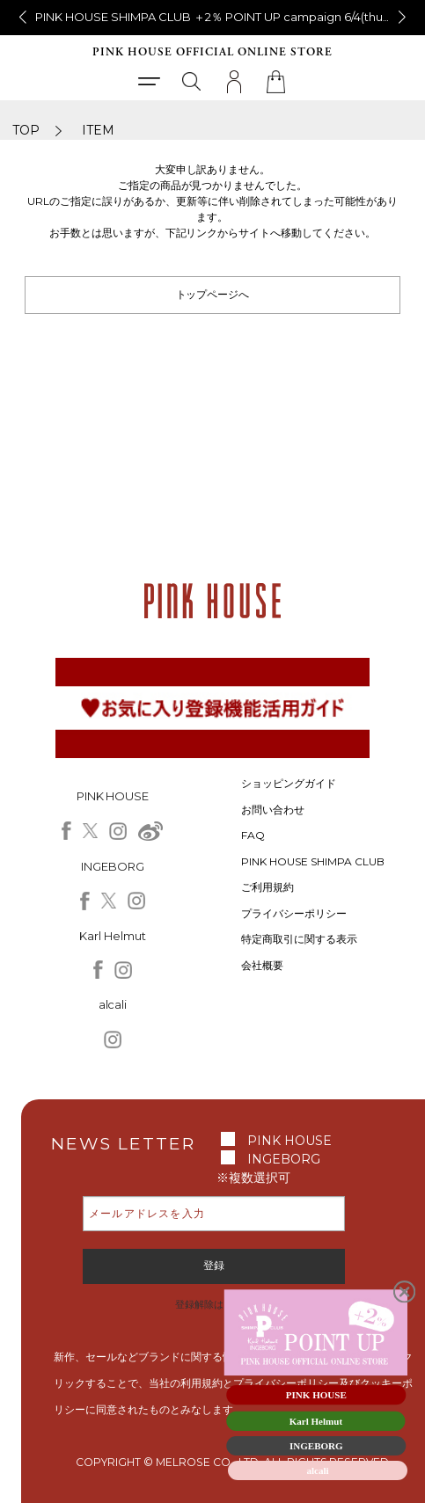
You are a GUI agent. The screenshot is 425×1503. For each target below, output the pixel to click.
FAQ (253, 835)
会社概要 (262, 965)
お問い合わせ (272, 809)
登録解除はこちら (214, 1304)
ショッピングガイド (288, 783)
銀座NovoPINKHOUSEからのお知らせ (213, 17)
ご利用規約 (267, 887)
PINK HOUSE (289, 1141)
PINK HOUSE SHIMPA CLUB (313, 861)
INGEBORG (283, 1159)
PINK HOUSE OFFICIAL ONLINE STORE (212, 52)
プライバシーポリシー (294, 913)
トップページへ (213, 294)
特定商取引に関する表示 (299, 938)
